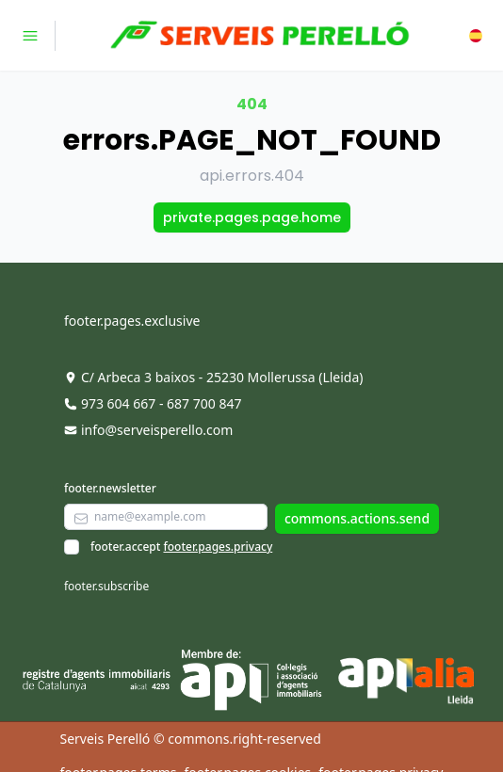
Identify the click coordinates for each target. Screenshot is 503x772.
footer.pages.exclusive (132, 321)
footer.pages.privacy (217, 547)
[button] (475, 36)
